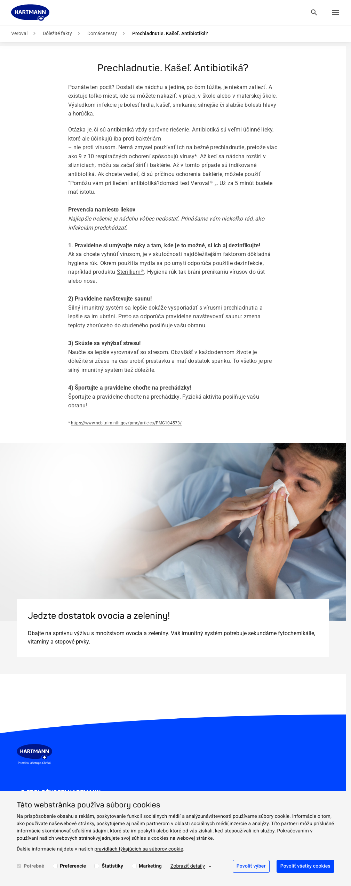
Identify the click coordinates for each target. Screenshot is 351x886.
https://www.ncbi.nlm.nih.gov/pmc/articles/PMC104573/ (126, 423)
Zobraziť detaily (187, 866)
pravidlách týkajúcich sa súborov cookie (139, 849)
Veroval (19, 33)
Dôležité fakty (57, 33)
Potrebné (34, 866)
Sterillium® (130, 272)
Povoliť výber (251, 866)
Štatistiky (112, 866)
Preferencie (73, 866)
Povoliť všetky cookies (305, 866)
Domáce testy (102, 33)
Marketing (150, 866)
